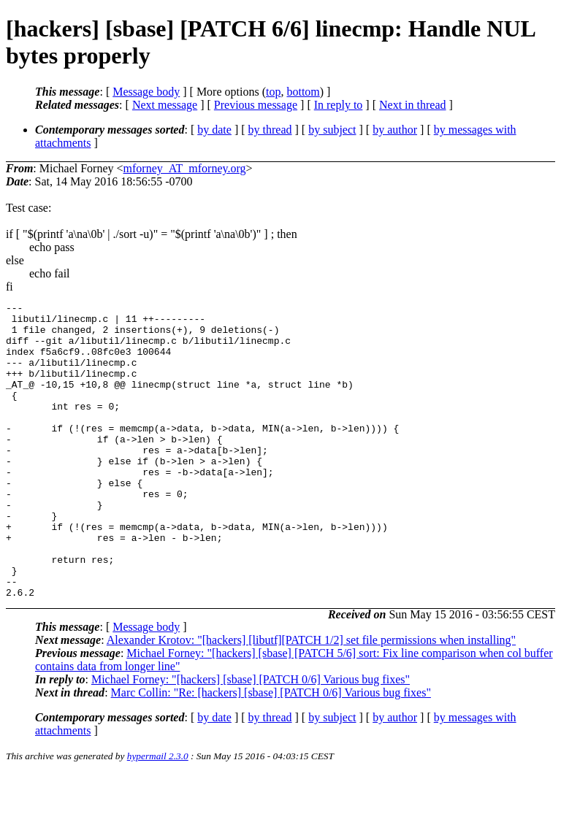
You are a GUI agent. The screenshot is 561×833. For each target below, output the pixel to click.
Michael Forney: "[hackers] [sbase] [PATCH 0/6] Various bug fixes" (250, 738)
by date (214, 129)
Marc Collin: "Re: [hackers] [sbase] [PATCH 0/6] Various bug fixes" (271, 751)
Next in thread (412, 105)
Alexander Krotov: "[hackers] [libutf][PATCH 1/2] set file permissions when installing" (311, 699)
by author (395, 129)
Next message (164, 105)
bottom (302, 91)
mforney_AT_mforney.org (184, 168)
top (273, 91)
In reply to (338, 105)
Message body (146, 91)
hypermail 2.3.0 (157, 815)
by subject (332, 129)
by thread (270, 129)
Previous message (255, 105)
